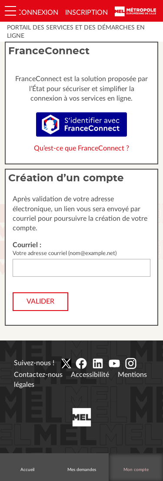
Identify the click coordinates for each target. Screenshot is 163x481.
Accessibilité (90, 374)
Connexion (37, 12)
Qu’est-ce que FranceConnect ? (81, 148)
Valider (40, 301)
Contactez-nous (38, 374)
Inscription (86, 12)
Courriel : (27, 245)
